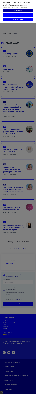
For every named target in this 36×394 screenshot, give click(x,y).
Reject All (18, 15)
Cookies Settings (18, 10)
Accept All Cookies (18, 19)
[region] (18, 11)
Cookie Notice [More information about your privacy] (23, 7)
